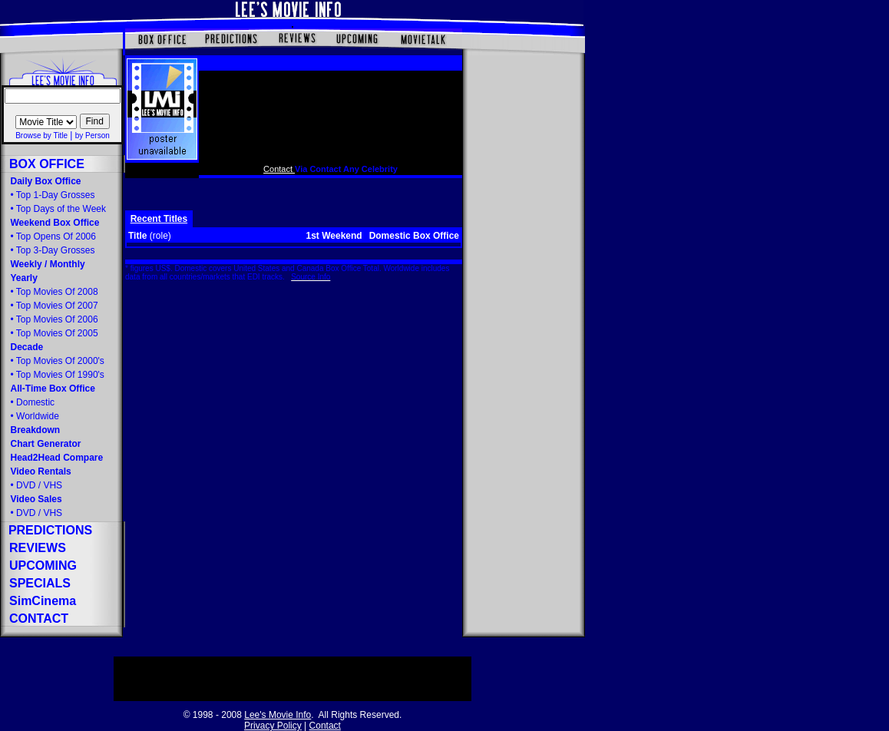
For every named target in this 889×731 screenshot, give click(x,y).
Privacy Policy (273, 725)
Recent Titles (159, 218)
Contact (279, 169)
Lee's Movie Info (277, 715)
